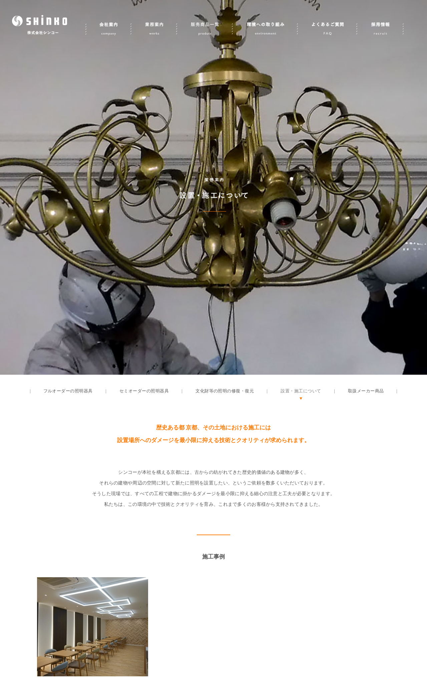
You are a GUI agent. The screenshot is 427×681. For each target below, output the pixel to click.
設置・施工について (301, 390)
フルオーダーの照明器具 (68, 390)
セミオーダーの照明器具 (144, 390)
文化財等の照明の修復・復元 (224, 390)
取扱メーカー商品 (366, 390)
